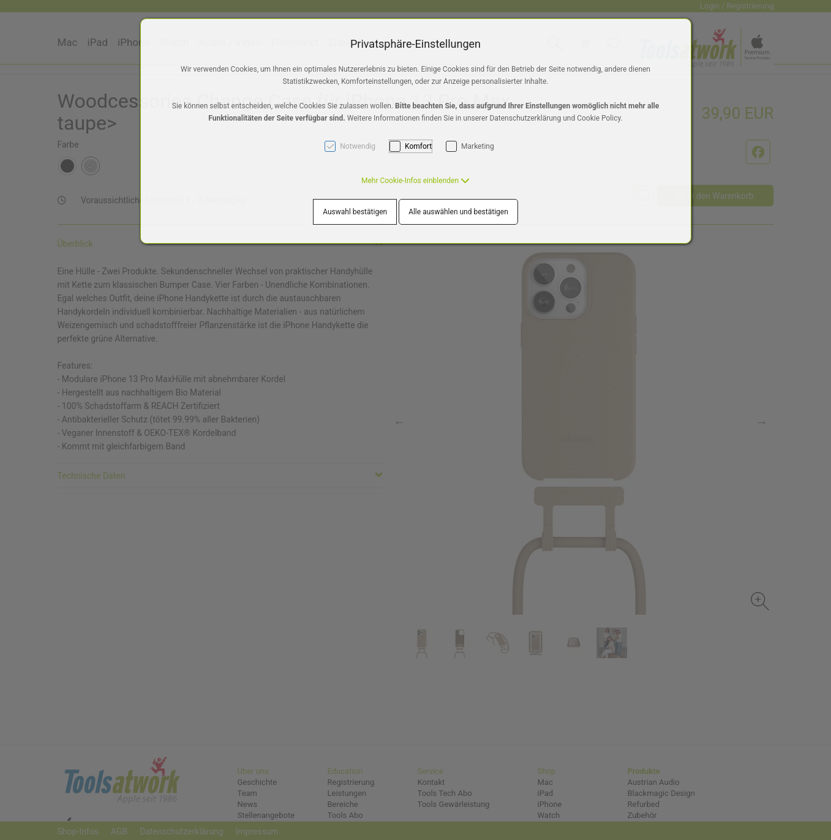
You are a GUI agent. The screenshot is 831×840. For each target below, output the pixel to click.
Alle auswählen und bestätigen (458, 212)
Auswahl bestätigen (355, 212)
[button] (415, 180)
